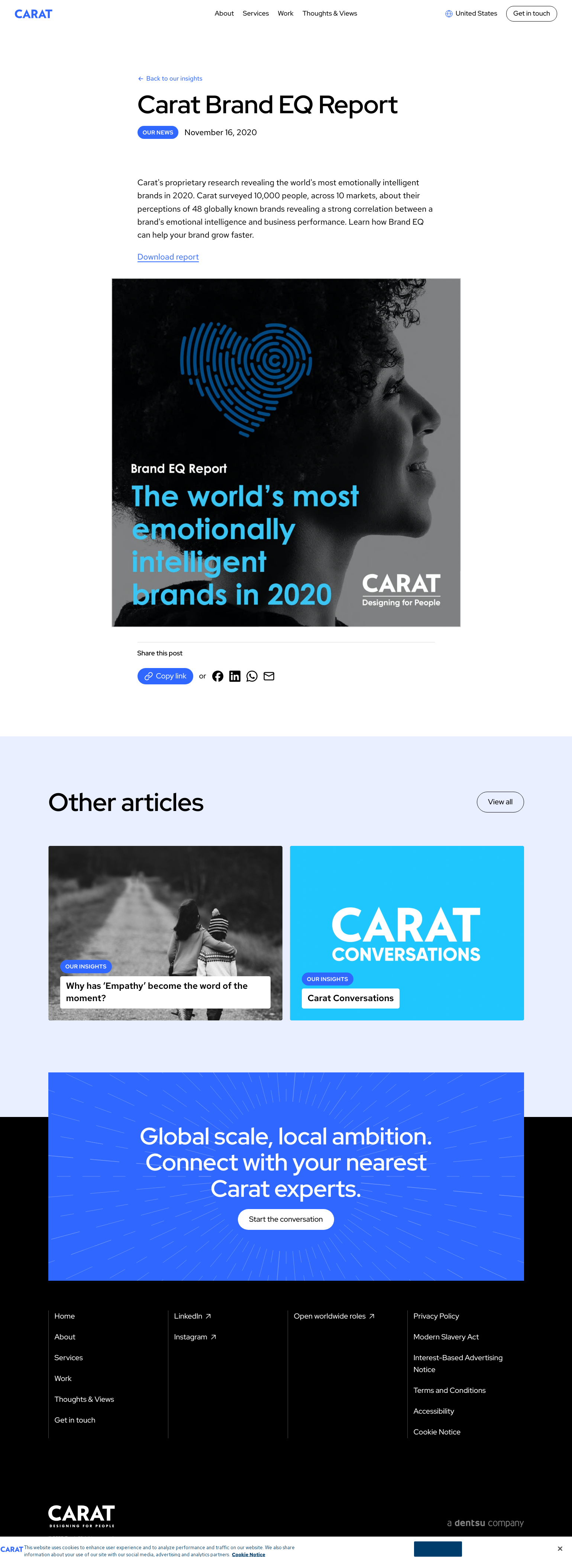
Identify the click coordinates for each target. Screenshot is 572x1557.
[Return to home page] (33, 13)
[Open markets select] (471, 13)
